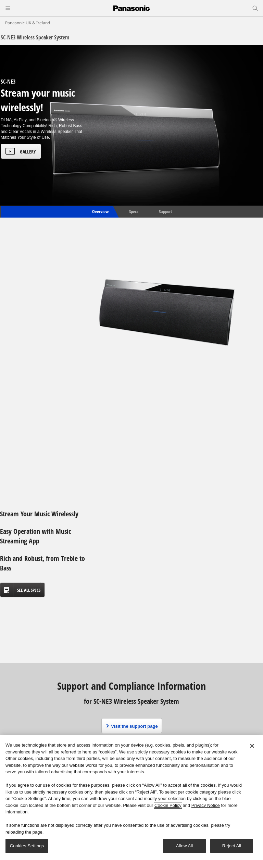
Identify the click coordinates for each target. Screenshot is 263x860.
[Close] (252, 745)
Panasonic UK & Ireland (27, 23)
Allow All (184, 845)
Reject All (231, 845)
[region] (131, 797)
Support (165, 211)
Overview (100, 211)
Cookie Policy (167, 805)
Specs (133, 211)
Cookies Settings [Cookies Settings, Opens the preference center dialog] (27, 845)
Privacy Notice (205, 805)
